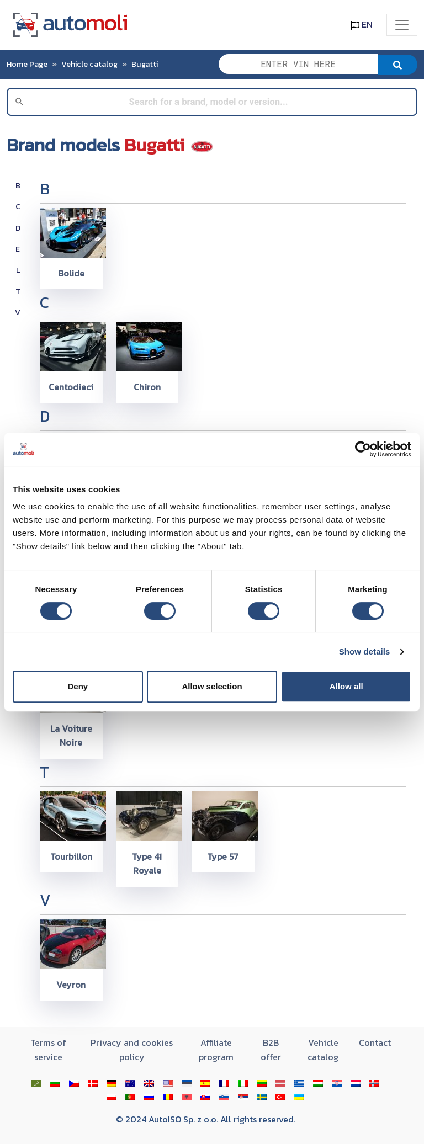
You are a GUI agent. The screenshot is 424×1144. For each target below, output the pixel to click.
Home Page (27, 64)
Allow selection (212, 686)
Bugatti (144, 64)
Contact (375, 1042)
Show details (364, 651)
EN (362, 24)
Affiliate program (216, 1049)
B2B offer (271, 1049)
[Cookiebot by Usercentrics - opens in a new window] (363, 449)
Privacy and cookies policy (132, 1049)
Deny (77, 686)
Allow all (346, 686)
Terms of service (48, 1049)
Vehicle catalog (89, 64)
